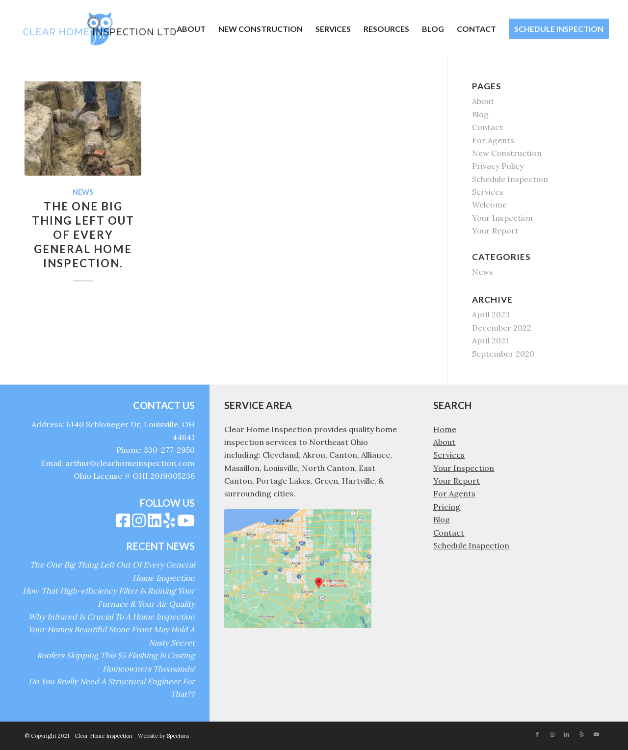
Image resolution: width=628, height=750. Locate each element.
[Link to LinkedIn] (566, 734)
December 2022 (501, 328)
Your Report (495, 230)
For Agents (493, 140)
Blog (480, 114)
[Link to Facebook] (537, 734)
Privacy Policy (497, 166)
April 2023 (491, 314)
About (483, 101)
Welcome (489, 204)
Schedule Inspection (510, 179)
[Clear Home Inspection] (99, 29)
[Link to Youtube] (596, 734)
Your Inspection (502, 218)
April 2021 (490, 340)
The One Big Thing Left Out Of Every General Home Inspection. (83, 235)
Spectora (178, 735)
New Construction (507, 153)
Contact (487, 127)
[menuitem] (191, 29)
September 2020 (503, 354)
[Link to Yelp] (581, 734)
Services (487, 192)
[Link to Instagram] (552, 734)
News (83, 192)
